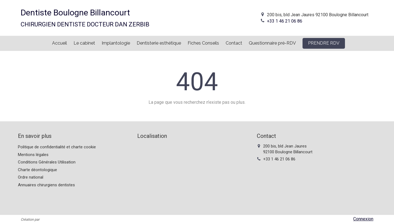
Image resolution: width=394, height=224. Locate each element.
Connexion (363, 219)
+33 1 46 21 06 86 (284, 21)
